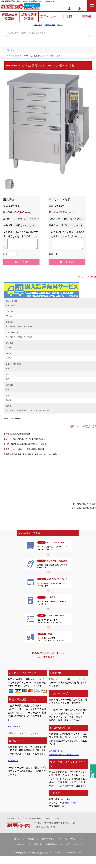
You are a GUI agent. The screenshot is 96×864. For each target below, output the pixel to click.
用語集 (26, 838)
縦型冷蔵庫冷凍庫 (9, 19)
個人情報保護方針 (58, 751)
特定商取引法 (46, 838)
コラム (10, 838)
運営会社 (36, 844)
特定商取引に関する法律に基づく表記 (68, 754)
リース (59, 28)
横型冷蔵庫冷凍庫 (29, 19)
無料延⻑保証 (53, 844)
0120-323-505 (37, 6)
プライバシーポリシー (72, 838)
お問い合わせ (77, 844)
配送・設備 (38, 28)
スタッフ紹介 (15, 844)
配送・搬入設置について (20, 726)
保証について (14, 760)
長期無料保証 (49, 28)
